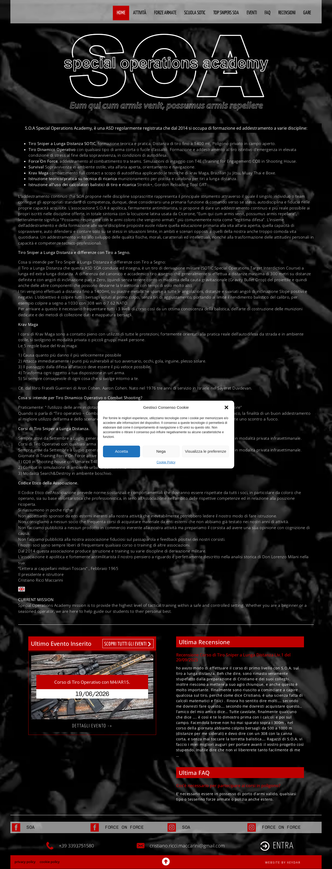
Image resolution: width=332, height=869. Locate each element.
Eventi (252, 12)
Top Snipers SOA (226, 12)
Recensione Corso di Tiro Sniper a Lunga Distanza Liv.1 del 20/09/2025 (233, 657)
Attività (139, 12)
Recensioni (286, 12)
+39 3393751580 (76, 845)
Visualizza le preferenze (205, 451)
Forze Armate (165, 12)
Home (121, 12)
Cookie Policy (166, 462)
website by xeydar (283, 863)
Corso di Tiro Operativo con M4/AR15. (92, 682)
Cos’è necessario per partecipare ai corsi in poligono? (228, 785)
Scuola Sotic (194, 12)
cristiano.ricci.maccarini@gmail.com (187, 845)
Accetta (121, 451)
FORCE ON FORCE (124, 827)
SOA (30, 827)
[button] (226, 407)
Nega (161, 451)
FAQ (268, 12)
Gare (307, 12)
